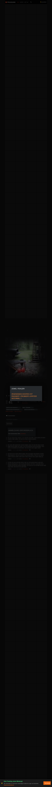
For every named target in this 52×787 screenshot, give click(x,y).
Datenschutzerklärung (9, 785)
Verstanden (47, 783)
